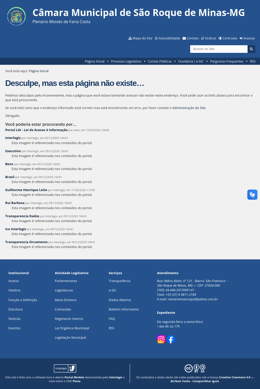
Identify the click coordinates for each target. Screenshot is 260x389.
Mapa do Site (142, 38)
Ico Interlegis (15, 229)
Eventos (14, 328)
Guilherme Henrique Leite (26, 190)
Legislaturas (64, 290)
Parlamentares (66, 280)
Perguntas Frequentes (226, 61)
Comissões (63, 309)
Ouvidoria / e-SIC (191, 61)
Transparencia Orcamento (26, 242)
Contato (193, 38)
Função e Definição (22, 300)
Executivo (13, 151)
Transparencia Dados (22, 216)
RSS (252, 61)
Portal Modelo (74, 377)
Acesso (13, 280)
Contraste (229, 38)
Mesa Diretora (65, 300)
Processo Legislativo (126, 61)
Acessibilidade (169, 38)
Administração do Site (188, 107)
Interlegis (13, 137)
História (14, 290)
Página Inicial (95, 61)
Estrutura (15, 309)
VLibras (210, 38)
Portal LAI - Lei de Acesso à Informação (36, 130)
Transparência (119, 280)
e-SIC (112, 290)
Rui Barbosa (14, 202)
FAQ (112, 318)
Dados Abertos (120, 300)
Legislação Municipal (70, 337)
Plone (76, 381)
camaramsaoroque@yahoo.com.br (193, 299)
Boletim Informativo (124, 309)
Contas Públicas (160, 61)
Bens (9, 164)
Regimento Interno (69, 318)
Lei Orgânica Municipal (72, 328)
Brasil (9, 177)
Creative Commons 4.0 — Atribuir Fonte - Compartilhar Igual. (212, 379)
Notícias (14, 318)
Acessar (249, 38)
